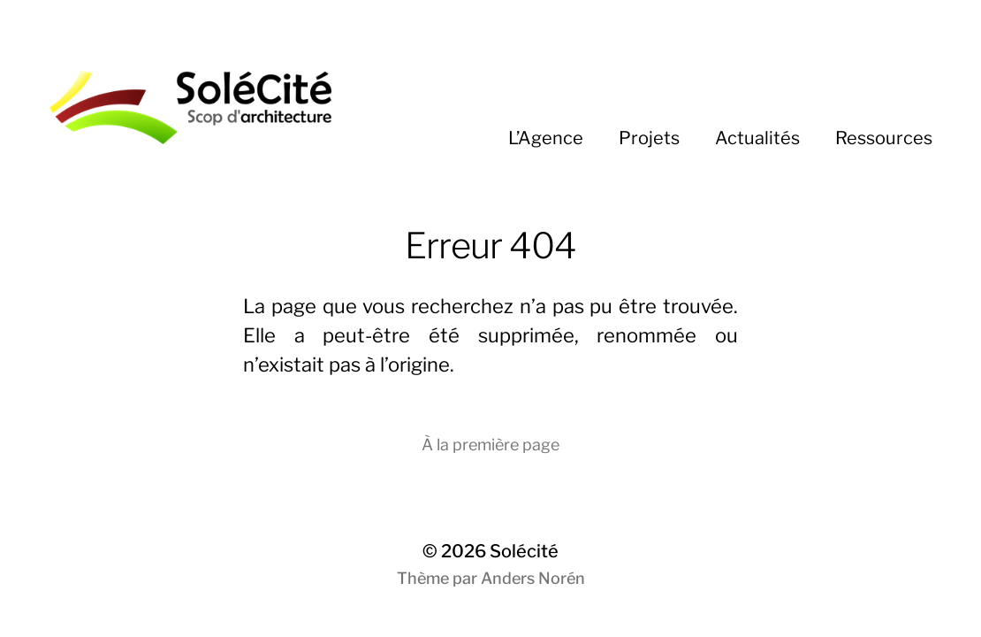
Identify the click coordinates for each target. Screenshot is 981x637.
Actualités (757, 138)
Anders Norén (533, 578)
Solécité (524, 551)
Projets (649, 138)
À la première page (490, 444)
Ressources (883, 138)
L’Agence (545, 138)
